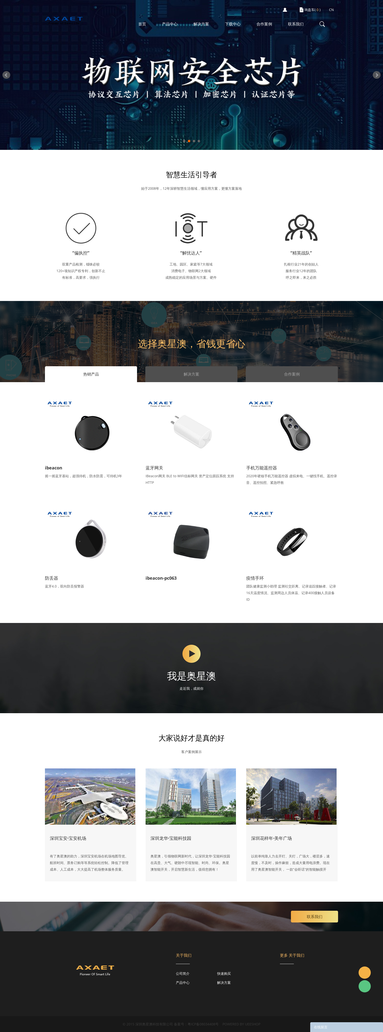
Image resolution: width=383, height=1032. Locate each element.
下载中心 (233, 24)
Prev (6, 75)
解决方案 (201, 24)
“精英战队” (301, 253)
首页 (142, 24)
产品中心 (170, 24)
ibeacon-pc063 (161, 578)
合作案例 (264, 24)
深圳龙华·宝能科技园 (170, 838)
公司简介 (183, 973)
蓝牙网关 (154, 468)
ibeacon (53, 468)
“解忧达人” (191, 253)
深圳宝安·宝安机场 (68, 838)
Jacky (365, 972)
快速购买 (224, 973)
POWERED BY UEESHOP (241, 1024)
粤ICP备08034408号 (203, 1024)
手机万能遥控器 (261, 468)
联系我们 (296, 24)
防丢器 (51, 578)
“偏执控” (80, 253)
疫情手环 (255, 578)
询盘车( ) (312, 9)
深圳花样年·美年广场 (271, 838)
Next (377, 75)
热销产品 (91, 374)
